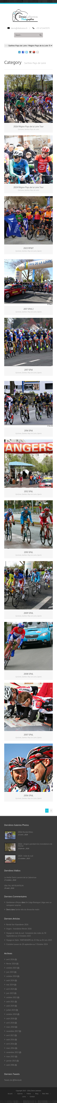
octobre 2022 (11, 997)
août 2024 (10, 980)
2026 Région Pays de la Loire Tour (28, 126)
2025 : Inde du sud (25, 856)
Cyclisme (21, 129)
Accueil (10, 1094)
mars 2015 (10, 1056)
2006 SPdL (28, 795)
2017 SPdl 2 (28, 309)
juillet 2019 (10, 1010)
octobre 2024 (11, 976)
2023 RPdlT (28, 248)
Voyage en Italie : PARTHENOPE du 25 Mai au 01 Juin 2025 (29, 940)
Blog (36, 1094)
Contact (32, 1097)
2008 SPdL (28, 674)
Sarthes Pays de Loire (31, 129)
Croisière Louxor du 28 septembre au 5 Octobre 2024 (27, 944)
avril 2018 (10, 1023)
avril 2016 (10, 1044)
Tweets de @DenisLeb (13, 1080)
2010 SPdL (28, 552)
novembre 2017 (12, 1031)
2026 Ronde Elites (25, 832)
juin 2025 (10, 972)
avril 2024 (10, 989)
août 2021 (10, 1001)
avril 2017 (10, 1035)
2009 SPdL (28, 613)
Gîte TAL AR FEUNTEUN (14, 885)
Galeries (20, 1094)
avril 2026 (10, 959)
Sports (39, 251)
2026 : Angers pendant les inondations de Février (35, 845)
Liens (24, 1097)
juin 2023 (10, 993)
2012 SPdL (28, 491)
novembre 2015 (12, 1052)
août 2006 (10, 1065)
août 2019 (10, 1006)
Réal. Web (45, 1094)
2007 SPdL (28, 734)
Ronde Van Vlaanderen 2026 (17, 924)
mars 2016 (10, 1048)
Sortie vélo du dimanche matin (27, 909)
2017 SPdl (28, 370)
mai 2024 (10, 984)
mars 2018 (10, 1027)
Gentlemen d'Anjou (13, 902)
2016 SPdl (28, 430)
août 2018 (10, 1018)
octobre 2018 (11, 1014)
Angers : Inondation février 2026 (19, 929)
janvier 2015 (11, 1061)
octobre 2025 (11, 968)
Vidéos (29, 1094)
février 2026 (11, 963)
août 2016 (10, 1039)
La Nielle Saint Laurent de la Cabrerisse (20, 877)
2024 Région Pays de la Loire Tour (28, 187)
